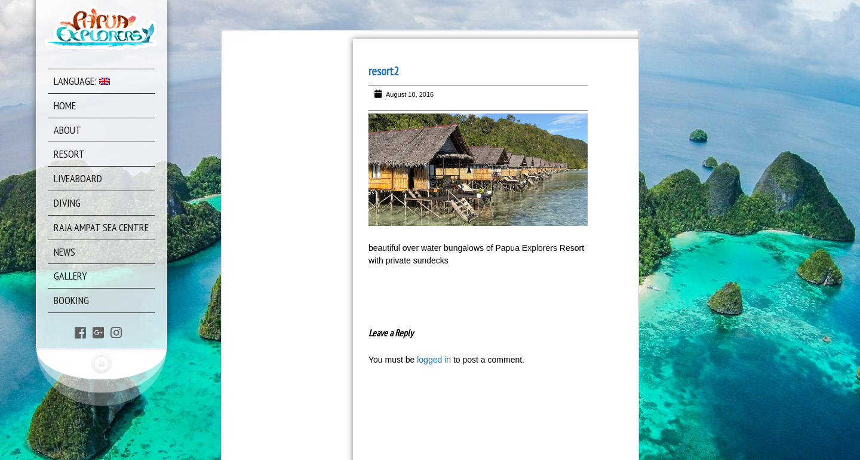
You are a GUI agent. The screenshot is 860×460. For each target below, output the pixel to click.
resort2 (383, 71)
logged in (434, 359)
